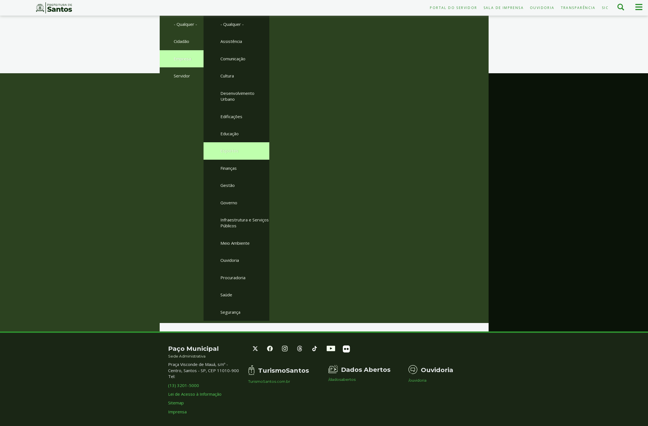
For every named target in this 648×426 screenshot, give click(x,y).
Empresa (182, 58)
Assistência (231, 41)
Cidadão (181, 41)
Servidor (182, 76)
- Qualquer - (185, 24)
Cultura (227, 76)
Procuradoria (232, 277)
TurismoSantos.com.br (269, 381)
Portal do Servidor (453, 7)
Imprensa (177, 411)
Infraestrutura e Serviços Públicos (244, 222)
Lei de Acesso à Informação (195, 394)
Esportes (229, 151)
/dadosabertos (342, 379)
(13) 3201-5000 (183, 385)
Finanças (228, 168)
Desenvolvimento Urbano (237, 96)
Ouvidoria (542, 7)
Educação (229, 133)
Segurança (230, 312)
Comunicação (232, 58)
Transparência (578, 7)
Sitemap (176, 403)
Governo (228, 202)
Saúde (226, 294)
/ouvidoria (417, 380)
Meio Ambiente (235, 243)
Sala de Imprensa (504, 7)
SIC (605, 7)
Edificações (231, 116)
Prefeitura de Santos (54, 7)
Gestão (227, 185)
